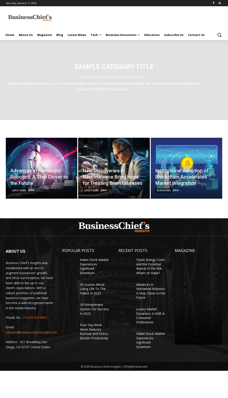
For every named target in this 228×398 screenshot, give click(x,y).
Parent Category (103, 77)
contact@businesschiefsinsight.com (31, 332)
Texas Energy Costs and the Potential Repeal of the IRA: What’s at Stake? (150, 266)
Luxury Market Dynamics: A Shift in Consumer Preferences (150, 315)
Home (86, 77)
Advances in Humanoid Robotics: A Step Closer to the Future (150, 291)
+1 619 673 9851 (35, 317)
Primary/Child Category (131, 77)
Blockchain (164, 190)
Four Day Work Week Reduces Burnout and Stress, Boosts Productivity (94, 331)
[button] (219, 34)
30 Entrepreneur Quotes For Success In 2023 (94, 308)
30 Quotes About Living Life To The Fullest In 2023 (93, 288)
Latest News (19, 190)
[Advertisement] (144, 17)
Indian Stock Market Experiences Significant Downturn (94, 266)
